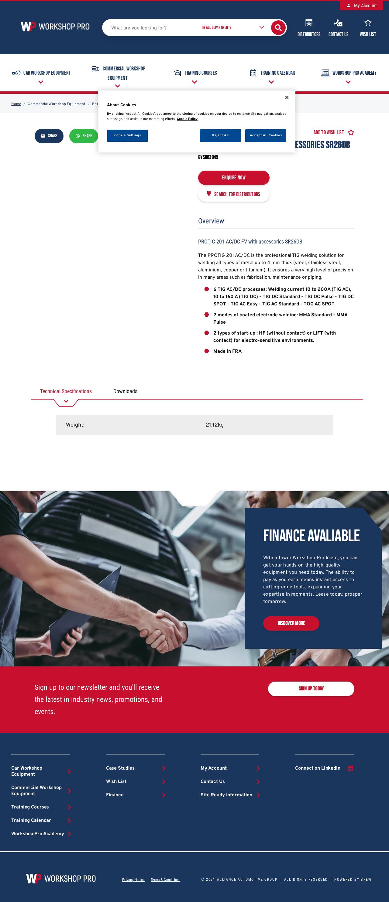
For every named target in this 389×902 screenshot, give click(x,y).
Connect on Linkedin (324, 768)
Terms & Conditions (165, 880)
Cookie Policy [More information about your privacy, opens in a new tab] (187, 119)
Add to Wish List (329, 132)
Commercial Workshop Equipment (117, 72)
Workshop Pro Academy (348, 72)
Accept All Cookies (266, 135)
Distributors (309, 27)
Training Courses (194, 72)
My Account (361, 6)
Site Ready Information (226, 795)
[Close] (287, 97)
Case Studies (120, 768)
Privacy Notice (133, 880)
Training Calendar (271, 72)
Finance (115, 795)
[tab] (66, 391)
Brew (366, 879)
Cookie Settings (127, 135)
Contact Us (339, 27)
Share (49, 136)
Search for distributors (237, 194)
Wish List (368, 27)
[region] (196, 121)
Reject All (220, 135)
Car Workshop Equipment (41, 72)
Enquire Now (234, 178)
